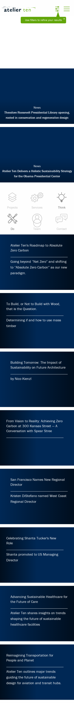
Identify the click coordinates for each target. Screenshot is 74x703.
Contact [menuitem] (61, 222)
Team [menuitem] (37, 222)
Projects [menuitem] (12, 200)
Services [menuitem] (37, 200)
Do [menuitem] (12, 222)
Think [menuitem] (61, 200)
